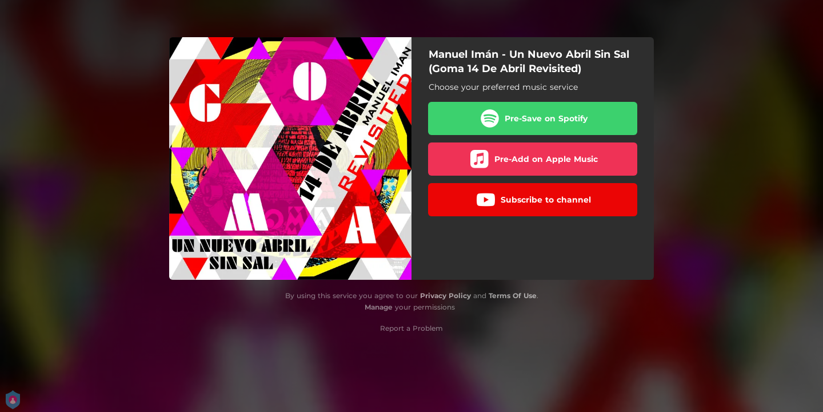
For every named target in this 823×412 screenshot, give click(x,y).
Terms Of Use (513, 295)
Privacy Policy (445, 295)
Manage (379, 307)
